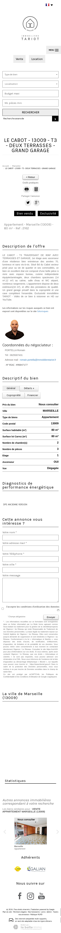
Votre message (11, 575)
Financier (32, 395)
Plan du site (7, 912)
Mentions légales (20, 912)
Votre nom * (9, 532)
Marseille (16, 166)
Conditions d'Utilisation (29, 677)
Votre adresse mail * (14, 543)
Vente (19, 59)
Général (11, 388)
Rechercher (30, 112)
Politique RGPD (36, 914)
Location (37, 59)
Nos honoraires (34, 912)
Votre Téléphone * (13, 553)
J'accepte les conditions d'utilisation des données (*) (32, 608)
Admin (49, 912)
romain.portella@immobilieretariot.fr (38, 360)
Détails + (29, 388)
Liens (43, 912)
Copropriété (13, 395)
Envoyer (51, 617)
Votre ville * (9, 564)
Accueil (5, 166)
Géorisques (42, 311)
